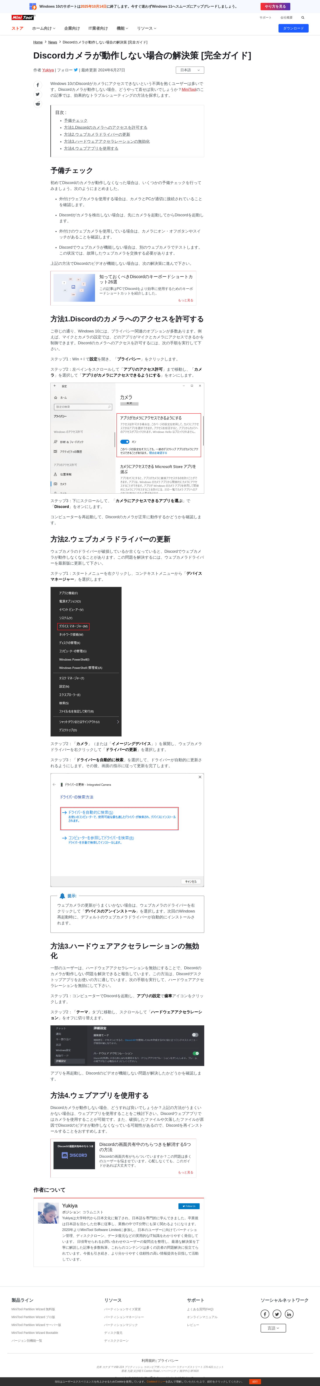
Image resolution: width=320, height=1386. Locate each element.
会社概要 (286, 17)
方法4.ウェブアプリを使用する (91, 148)
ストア (17, 28)
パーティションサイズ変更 (122, 1315)
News (52, 42)
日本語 (185, 70)
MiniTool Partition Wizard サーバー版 (36, 1331)
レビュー (193, 1331)
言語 (273, 1334)
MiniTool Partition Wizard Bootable (35, 1339)
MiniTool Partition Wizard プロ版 (33, 1323)
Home (38, 42)
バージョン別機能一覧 (27, 1346)
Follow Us (190, 1211)
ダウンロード (293, 28)
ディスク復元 (113, 1339)
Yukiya (48, 70)
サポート (265, 17)
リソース (146, 28)
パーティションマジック (121, 1331)
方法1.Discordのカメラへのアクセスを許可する (105, 127)
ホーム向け (43, 28)
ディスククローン (116, 1346)
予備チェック (76, 120)
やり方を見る (275, 6)
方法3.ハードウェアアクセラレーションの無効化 (107, 141)
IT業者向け (98, 28)
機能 (122, 28)
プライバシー (167, 1367)
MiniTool (189, 89)
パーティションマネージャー (124, 1323)
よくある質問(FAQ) (200, 1315)
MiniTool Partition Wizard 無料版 (33, 1315)
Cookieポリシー (156, 1381)
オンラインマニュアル (202, 1323)
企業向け (72, 28)
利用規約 (149, 1367)
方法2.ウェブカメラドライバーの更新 (97, 134)
